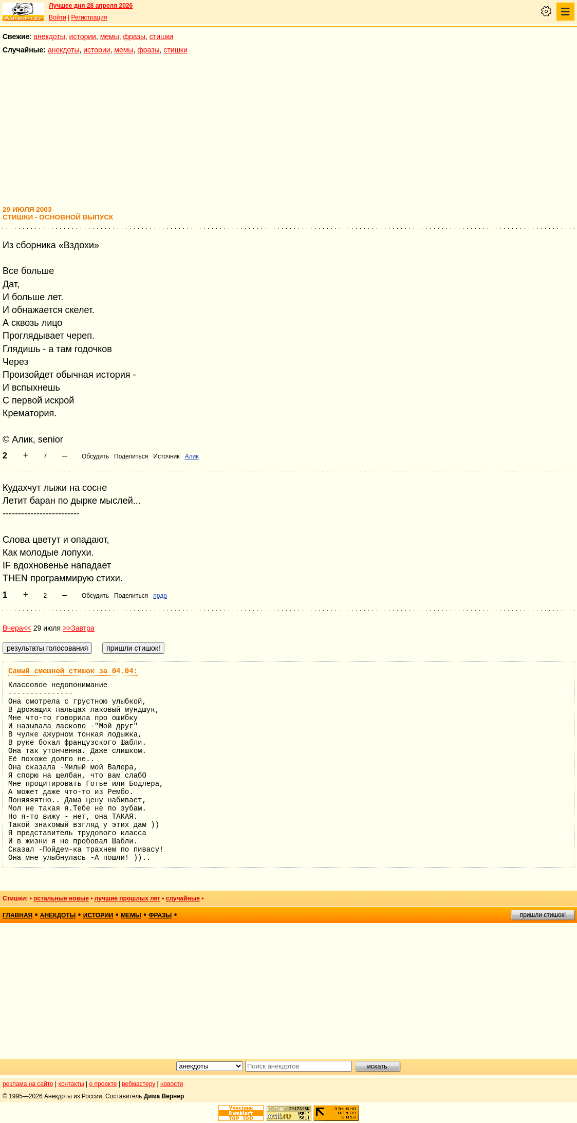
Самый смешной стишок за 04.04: (73, 671)
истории (82, 36)
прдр (160, 595)
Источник (166, 456)
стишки (161, 36)
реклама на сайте (28, 1084)
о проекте (103, 1084)
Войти (57, 17)
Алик (192, 456)
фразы (134, 36)
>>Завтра (79, 628)
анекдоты (49, 36)
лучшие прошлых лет (127, 898)
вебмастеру (138, 1084)
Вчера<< (17, 628)
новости (171, 1084)
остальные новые (61, 898)
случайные (183, 898)
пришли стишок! (543, 914)
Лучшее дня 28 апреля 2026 (91, 5)
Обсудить (95, 456)
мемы (109, 36)
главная (17, 915)
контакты (71, 1084)
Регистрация (89, 17)
